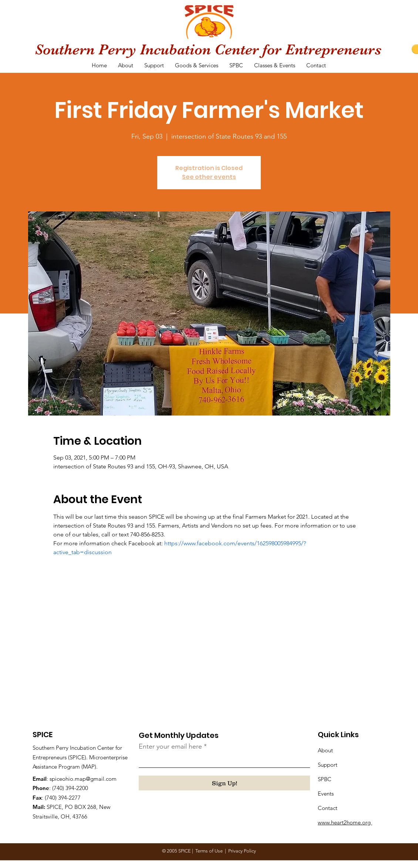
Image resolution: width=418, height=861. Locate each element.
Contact (327, 807)
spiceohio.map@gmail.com (83, 778)
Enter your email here (170, 746)
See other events (209, 177)
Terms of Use (209, 851)
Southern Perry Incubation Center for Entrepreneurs (208, 49)
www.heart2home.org (345, 822)
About (325, 750)
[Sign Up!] (224, 783)
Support (327, 764)
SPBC (324, 779)
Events (326, 793)
